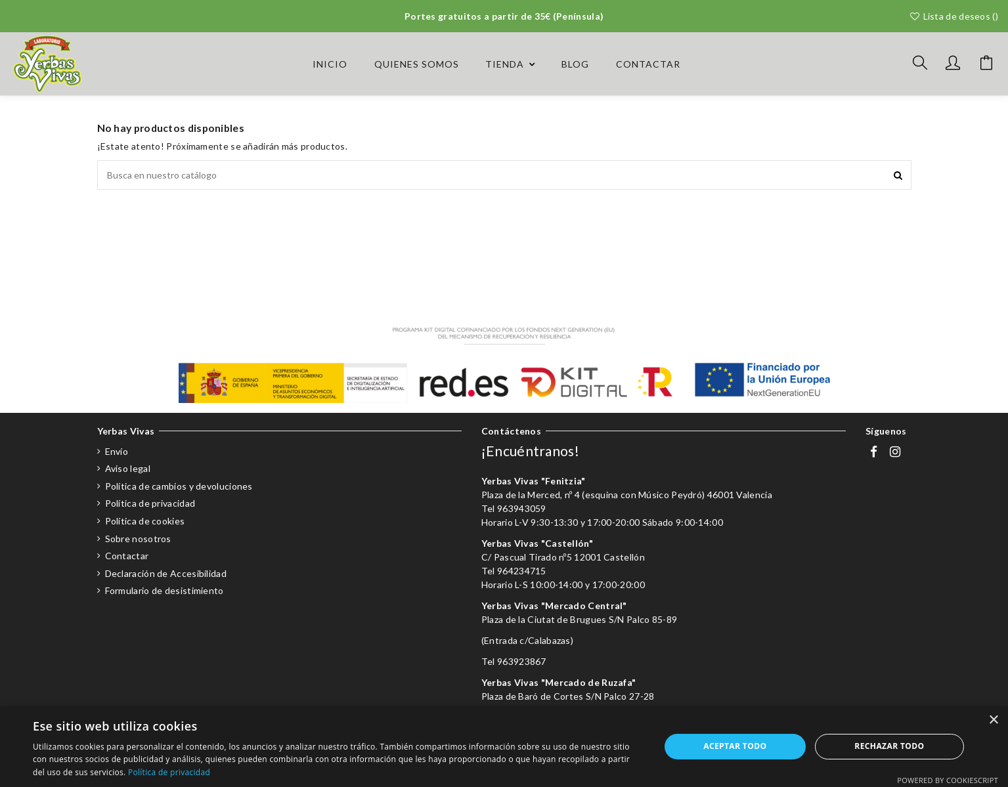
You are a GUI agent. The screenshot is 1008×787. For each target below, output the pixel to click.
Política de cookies (145, 520)
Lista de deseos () (953, 16)
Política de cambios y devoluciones (179, 486)
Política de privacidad (150, 503)
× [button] (993, 720)
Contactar (127, 555)
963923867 (521, 661)
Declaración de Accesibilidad (166, 573)
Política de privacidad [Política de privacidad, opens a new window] (169, 772)
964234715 (521, 570)
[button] (510, 64)
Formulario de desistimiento (164, 590)
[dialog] (504, 746)
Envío (117, 451)
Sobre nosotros (138, 538)
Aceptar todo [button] (734, 746)
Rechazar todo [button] (889, 746)
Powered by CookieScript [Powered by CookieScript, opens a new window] (947, 780)
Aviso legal (127, 468)
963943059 (521, 508)
